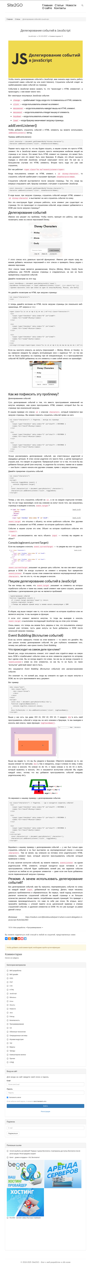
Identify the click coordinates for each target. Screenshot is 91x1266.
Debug (12, 1016)
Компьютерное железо (18, 1055)
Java (11, 1013)
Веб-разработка (15, 970)
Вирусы (12, 1047)
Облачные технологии (18, 1032)
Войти (45, 1106)
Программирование (34, 927)
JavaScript (32, 36)
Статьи (59, 5)
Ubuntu (12, 1005)
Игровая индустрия (17, 1039)
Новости (71, 5)
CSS (11, 986)
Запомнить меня (14, 1097)
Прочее (12, 1058)
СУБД (12, 1062)
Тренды (12, 1051)
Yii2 (11, 1043)
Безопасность (15, 1020)
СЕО (11, 978)
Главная (47, 5)
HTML (12, 990)
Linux (11, 1001)
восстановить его (40, 1101)
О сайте (47, 8)
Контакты (60, 8)
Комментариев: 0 (56, 36)
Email (8, 1081)
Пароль (10, 1089)
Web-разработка (19, 927)
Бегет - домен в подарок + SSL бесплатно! (25, 1157)
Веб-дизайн (14, 974)
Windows (13, 997)
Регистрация (45, 1111)
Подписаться (13, 1133)
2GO (15, 4)
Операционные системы (18, 1035)
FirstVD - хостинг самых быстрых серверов (25, 1218)
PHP (11, 982)
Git (11, 1028)
